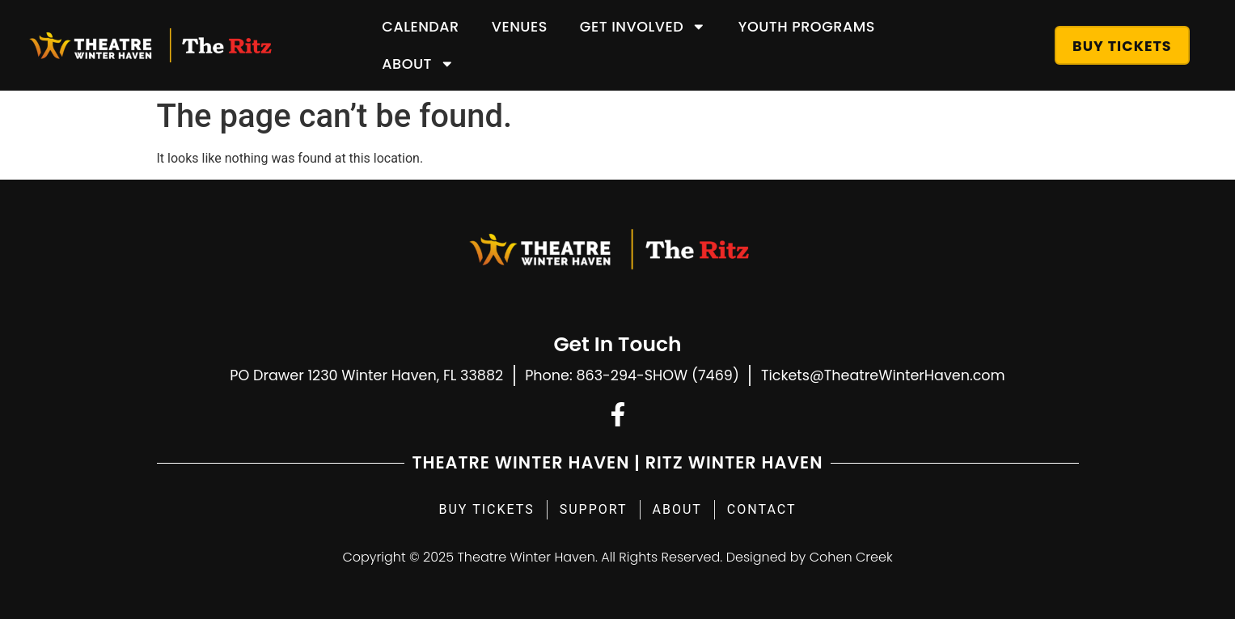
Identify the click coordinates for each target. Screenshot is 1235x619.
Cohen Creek (851, 557)
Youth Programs (806, 26)
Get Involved (643, 26)
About (418, 64)
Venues (520, 26)
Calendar (420, 26)
